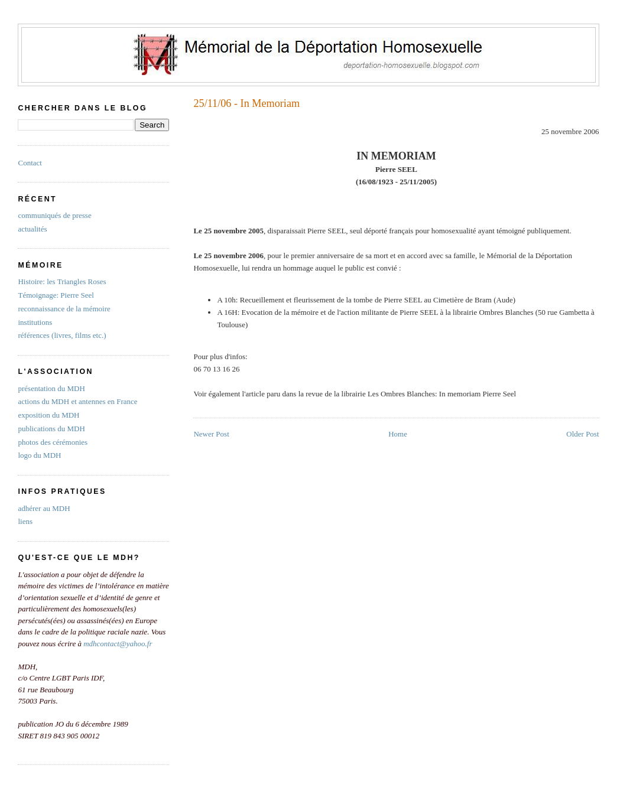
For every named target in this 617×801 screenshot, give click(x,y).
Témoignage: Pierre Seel (56, 295)
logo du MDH (39, 455)
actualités (32, 228)
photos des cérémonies (52, 442)
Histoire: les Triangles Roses (62, 281)
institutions (35, 322)
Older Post (582, 433)
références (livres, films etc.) (62, 335)
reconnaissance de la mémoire (64, 308)
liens (25, 521)
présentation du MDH (51, 388)
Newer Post (211, 433)
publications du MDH (51, 428)
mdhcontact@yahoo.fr (117, 643)
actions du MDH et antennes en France (77, 401)
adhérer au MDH (44, 508)
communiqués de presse (54, 215)
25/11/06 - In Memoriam (246, 103)
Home (397, 433)
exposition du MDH (48, 415)
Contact (29, 162)
